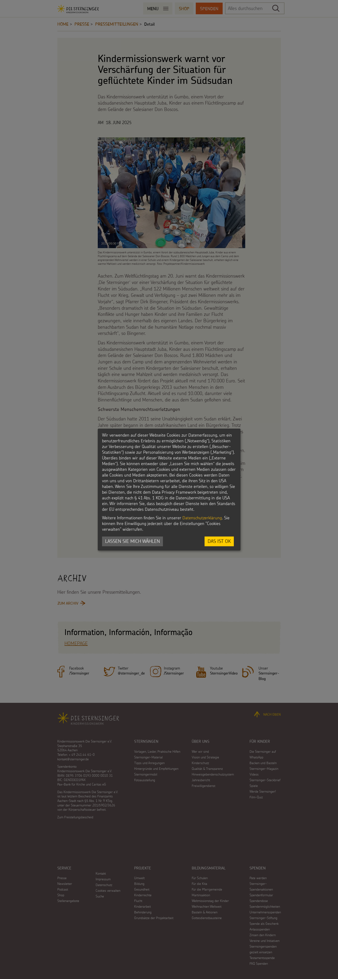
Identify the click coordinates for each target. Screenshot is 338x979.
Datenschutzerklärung (202, 518)
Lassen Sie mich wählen (132, 541)
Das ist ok (219, 541)
